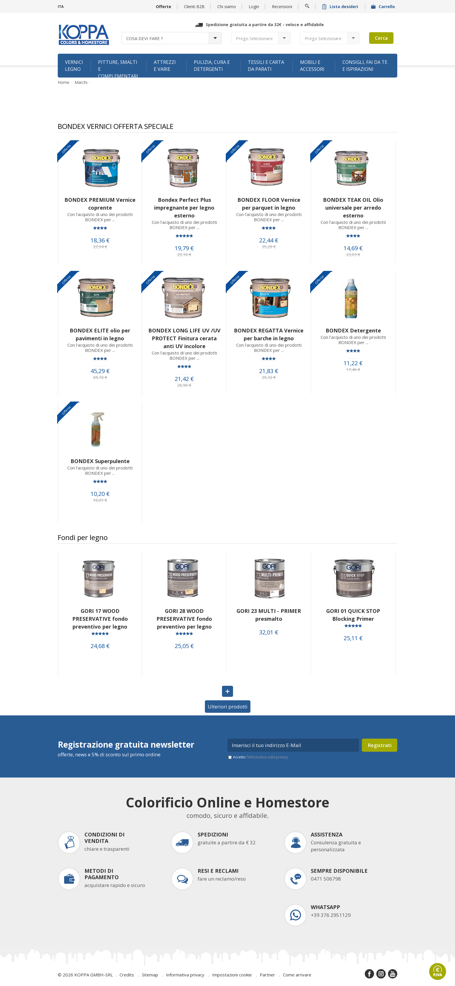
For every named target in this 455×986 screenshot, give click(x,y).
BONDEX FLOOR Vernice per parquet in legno (268, 203)
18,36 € (100, 240)
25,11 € (353, 638)
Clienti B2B (194, 6)
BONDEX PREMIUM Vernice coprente (100, 203)
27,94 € (100, 246)
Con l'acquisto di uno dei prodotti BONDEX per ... (100, 217)
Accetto (260, 757)
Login (254, 6)
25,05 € (184, 646)
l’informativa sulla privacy (267, 757)
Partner (267, 975)
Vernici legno (74, 65)
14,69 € (353, 248)
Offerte (163, 6)
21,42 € (184, 379)
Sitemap (150, 975)
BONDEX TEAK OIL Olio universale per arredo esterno (353, 207)
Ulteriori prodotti (228, 706)
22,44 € (268, 240)
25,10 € (184, 254)
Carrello (383, 6)
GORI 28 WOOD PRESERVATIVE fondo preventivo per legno (184, 618)
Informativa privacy (185, 975)
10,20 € (100, 494)
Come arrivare (297, 975)
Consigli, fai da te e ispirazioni (364, 65)
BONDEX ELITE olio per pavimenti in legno (100, 334)
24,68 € (100, 646)
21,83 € (268, 371)
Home (63, 82)
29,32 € (269, 377)
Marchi (81, 82)
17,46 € (353, 369)
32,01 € (268, 632)
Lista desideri (340, 6)
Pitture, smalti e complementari (118, 68)
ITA (61, 6)
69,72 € (100, 377)
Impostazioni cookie (232, 975)
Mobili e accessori (312, 65)
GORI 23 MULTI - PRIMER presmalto (268, 614)
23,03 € (353, 254)
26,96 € (184, 385)
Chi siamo (226, 6)
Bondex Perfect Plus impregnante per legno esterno (184, 207)
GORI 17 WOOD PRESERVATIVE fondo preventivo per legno (100, 618)
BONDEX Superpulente (100, 461)
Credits (127, 975)
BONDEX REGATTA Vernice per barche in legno (269, 334)
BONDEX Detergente (353, 330)
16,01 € (100, 500)
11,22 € (353, 363)
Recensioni (282, 6)
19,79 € (184, 248)
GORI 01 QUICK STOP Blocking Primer (353, 614)
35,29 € (269, 246)
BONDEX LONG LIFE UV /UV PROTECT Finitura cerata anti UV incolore (184, 338)
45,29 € (100, 371)
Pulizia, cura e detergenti (212, 65)
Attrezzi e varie (165, 65)
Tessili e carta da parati (266, 65)
